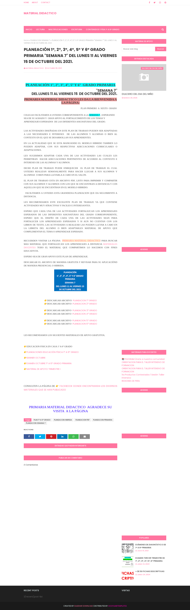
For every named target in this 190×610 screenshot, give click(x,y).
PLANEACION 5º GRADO (84, 320)
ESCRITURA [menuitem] (76, 29)
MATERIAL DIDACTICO (40, 13)
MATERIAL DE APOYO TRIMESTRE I (43, 369)
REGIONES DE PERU (131, 380)
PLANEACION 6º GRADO (85, 323)
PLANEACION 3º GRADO (85, 310)
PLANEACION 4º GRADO (84, 313)
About (35, 2)
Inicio (26, 40)
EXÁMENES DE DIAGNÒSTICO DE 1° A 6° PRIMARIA (150, 546)
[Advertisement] (156, 125)
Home (26, 2)
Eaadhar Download (83, 606)
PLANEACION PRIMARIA (102, 420)
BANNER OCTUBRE (36, 357)
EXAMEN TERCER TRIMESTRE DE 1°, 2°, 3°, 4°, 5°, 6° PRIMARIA (150, 559)
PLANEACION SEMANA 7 (40, 40)
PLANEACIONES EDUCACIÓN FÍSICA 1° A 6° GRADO (53, 352)
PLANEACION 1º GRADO (85, 300)
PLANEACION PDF (83, 420)
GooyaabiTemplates (117, 606)
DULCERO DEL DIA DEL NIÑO (137, 94)
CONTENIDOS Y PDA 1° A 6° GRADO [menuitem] (102, 29)
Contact (45, 2)
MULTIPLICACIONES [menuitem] (58, 29)
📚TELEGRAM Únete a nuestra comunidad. (143, 359)
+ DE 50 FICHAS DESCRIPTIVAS (149, 571)
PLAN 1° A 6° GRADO (42, 420)
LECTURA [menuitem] (40, 29)
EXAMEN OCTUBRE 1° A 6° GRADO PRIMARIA (49, 363)
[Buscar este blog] (138, 49)
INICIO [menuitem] (29, 29)
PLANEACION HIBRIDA (63, 420)
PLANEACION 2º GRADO (85, 303)
